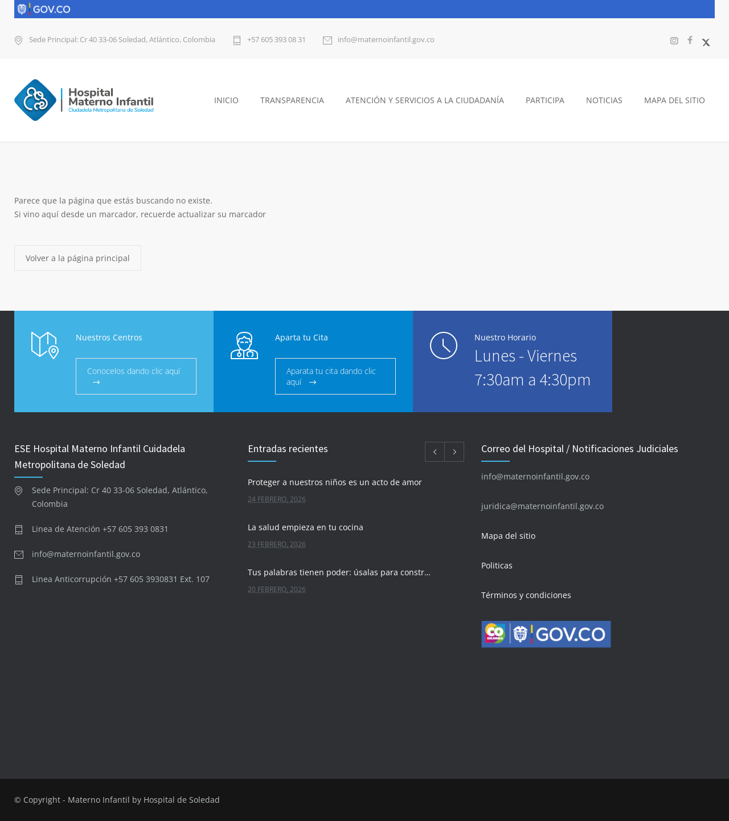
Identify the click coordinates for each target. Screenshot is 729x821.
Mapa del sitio (508, 535)
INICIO (226, 100)
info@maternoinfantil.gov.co (386, 40)
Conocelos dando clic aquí (133, 370)
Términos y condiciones (526, 595)
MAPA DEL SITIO (674, 100)
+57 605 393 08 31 (276, 40)
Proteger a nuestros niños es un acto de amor (335, 482)
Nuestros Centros (109, 337)
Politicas (497, 565)
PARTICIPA (545, 100)
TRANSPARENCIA (292, 100)
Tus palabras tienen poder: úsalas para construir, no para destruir (340, 572)
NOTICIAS (604, 100)
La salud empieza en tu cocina (305, 527)
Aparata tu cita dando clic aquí (331, 376)
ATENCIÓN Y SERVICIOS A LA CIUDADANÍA (425, 100)
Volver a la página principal (78, 258)
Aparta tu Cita (301, 337)
